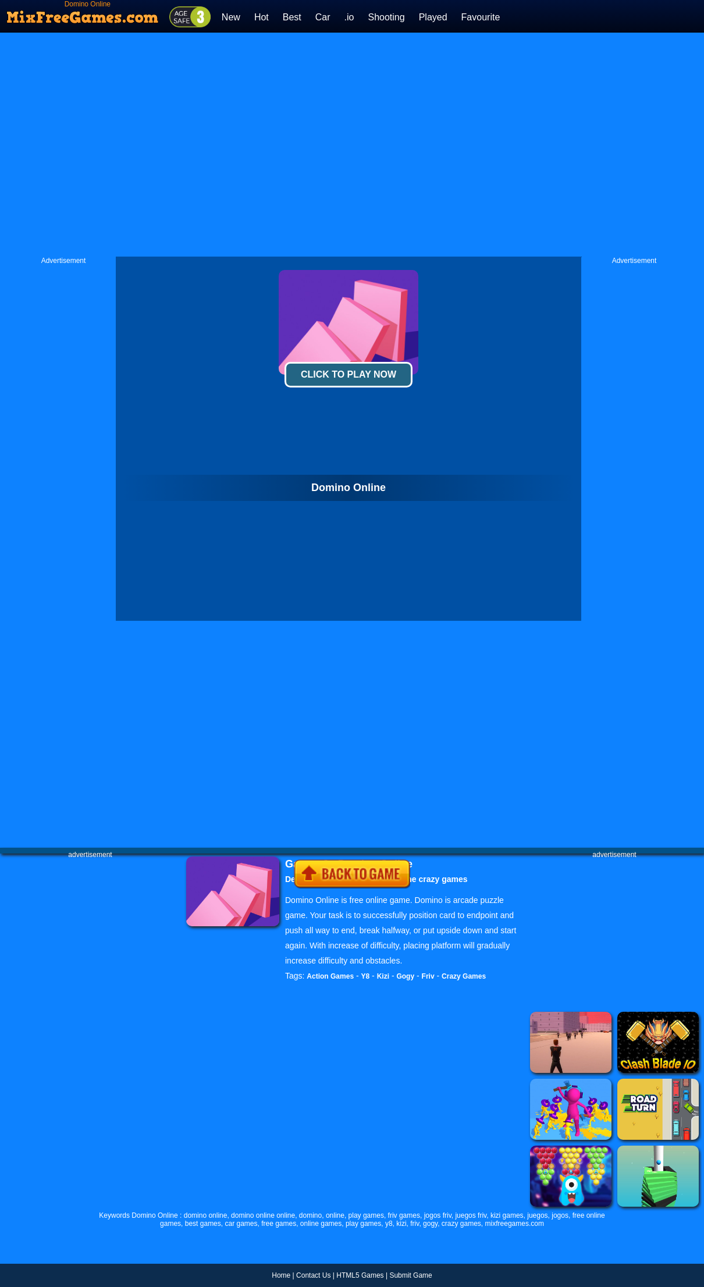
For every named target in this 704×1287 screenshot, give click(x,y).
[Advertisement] (228, 144)
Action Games (330, 976)
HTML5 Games (359, 1275)
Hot (261, 17)
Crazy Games (464, 976)
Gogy (405, 976)
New (231, 17)
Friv (428, 976)
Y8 (365, 976)
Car (322, 17)
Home (281, 1275)
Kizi (383, 976)
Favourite (480, 17)
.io (349, 17)
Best (292, 17)
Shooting (386, 17)
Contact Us (313, 1275)
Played (433, 17)
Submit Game (410, 1275)
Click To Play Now (348, 374)
